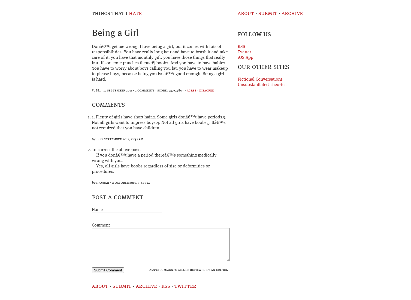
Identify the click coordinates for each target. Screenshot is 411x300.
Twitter (244, 52)
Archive (292, 13)
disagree (206, 90)
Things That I (117, 13)
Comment (101, 225)
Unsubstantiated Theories (262, 85)
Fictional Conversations (260, 79)
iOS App (245, 58)
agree (192, 90)
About (246, 13)
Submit (267, 13)
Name (97, 210)
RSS (241, 47)
